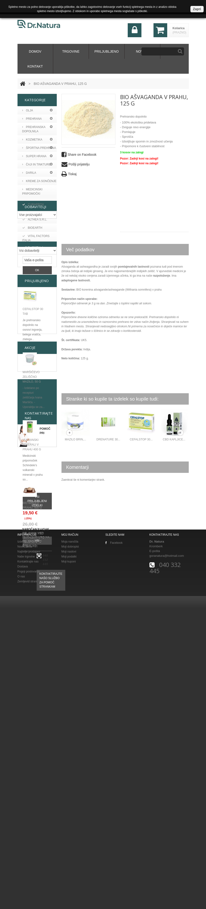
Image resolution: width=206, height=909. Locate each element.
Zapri (197, 9)
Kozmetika (32, 139)
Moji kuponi (68, 862)
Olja (27, 110)
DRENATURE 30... (108, 439)
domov (35, 51)
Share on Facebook (78, 155)
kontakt (35, 66)
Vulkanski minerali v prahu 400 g (32, 558)
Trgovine (70, 51)
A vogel (31, 222)
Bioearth (32, 246)
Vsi (37, 709)
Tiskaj (69, 174)
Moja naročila (69, 843)
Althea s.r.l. (34, 293)
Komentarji (77, 467)
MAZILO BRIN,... (75, 439)
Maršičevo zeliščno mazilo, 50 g (32, 490)
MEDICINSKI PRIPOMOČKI (32, 191)
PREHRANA (32, 118)
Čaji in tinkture (36, 164)
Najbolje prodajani (29, 852)
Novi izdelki (25, 848)
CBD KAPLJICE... (174, 439)
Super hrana (34, 156)
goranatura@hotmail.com (166, 857)
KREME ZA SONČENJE (39, 181)
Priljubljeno (106, 51)
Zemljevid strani (27, 882)
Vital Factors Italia (36, 312)
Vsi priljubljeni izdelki (37, 614)
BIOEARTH (32, 301)
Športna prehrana (39, 148)
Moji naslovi (68, 852)
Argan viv (32, 230)
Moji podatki (69, 857)
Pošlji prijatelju (75, 164)
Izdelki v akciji (26, 843)
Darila (29, 172)
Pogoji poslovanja (29, 872)
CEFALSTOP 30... (141, 439)
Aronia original (37, 238)
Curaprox (33, 255)
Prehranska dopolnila (34, 129)
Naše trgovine (26, 857)
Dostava (23, 867)
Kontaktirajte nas (28, 862)
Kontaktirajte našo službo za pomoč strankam (50, 805)
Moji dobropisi (70, 848)
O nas (21, 877)
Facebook (114, 844)
